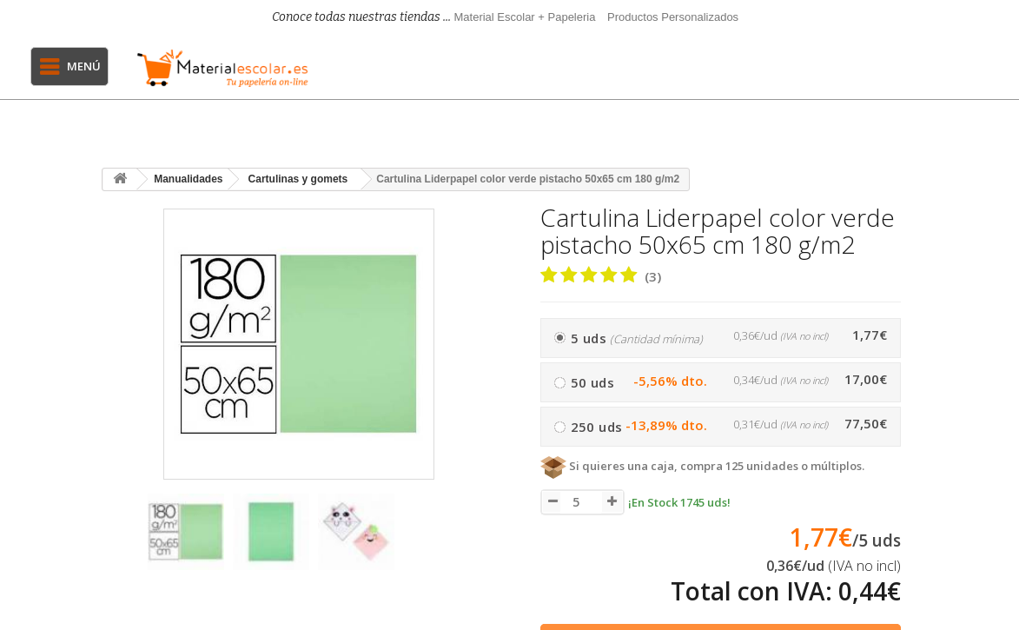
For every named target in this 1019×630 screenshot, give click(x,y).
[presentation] (118, 540)
